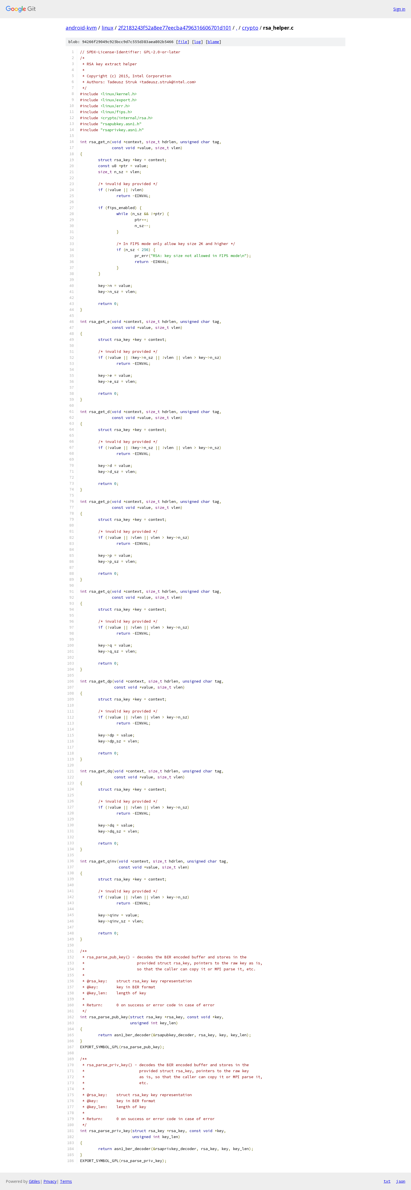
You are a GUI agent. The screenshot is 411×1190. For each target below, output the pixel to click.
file (182, 41)
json (400, 1181)
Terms (66, 1181)
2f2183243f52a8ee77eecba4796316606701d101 (174, 27)
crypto (250, 27)
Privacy (50, 1181)
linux (107, 27)
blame (213, 41)
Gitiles (34, 1181)
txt (387, 1181)
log (197, 41)
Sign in (399, 9)
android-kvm (81, 27)
